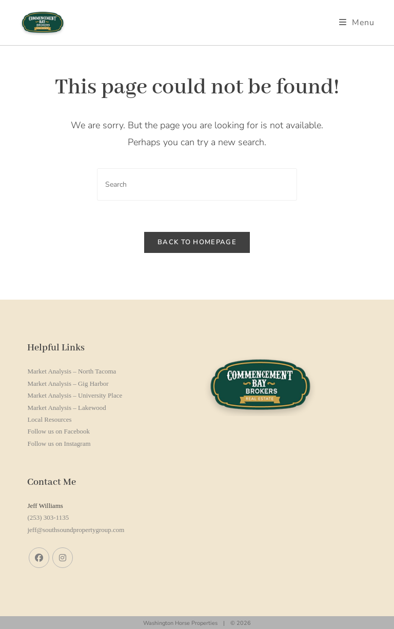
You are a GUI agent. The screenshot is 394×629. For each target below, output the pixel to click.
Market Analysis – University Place (74, 395)
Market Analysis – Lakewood (66, 407)
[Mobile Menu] (357, 22)
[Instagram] (62, 557)
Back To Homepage (197, 242)
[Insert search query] (197, 184)
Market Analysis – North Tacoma (71, 371)
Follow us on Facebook (58, 431)
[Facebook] (39, 557)
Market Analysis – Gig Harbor (67, 383)
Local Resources (49, 419)
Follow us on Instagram (58, 443)
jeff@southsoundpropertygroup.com (75, 530)
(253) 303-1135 (48, 517)
